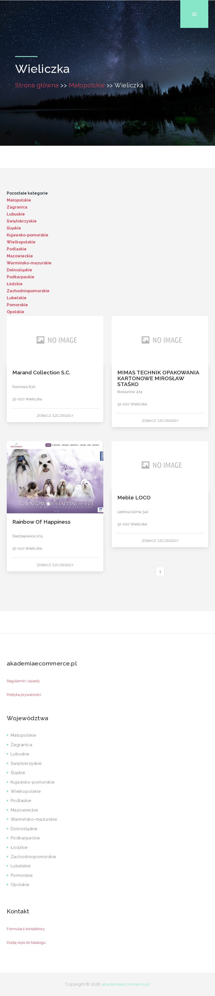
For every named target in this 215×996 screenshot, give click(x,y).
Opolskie (15, 312)
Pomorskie (17, 305)
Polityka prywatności (24, 695)
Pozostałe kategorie (27, 193)
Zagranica (17, 207)
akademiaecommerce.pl (126, 984)
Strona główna (37, 85)
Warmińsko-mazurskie (29, 263)
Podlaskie (17, 249)
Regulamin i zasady (23, 681)
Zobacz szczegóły (55, 416)
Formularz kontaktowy (26, 929)
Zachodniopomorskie (28, 291)
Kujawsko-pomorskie (27, 235)
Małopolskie (87, 85)
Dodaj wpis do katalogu (26, 942)
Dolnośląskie (19, 270)
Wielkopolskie (21, 242)
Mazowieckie (20, 256)
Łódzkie (15, 284)
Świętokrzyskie (22, 221)
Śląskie (14, 228)
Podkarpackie (20, 277)
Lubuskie (16, 214)
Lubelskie (17, 298)
